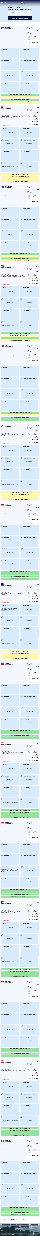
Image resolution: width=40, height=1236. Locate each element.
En (38, 3)
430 (12, 1219)
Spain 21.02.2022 (8, 505)
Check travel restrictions (20, 18)
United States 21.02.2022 (10, 108)
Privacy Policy (24, 1224)
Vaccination (33, 45)
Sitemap (15, 1227)
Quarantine (33, 42)
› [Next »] (25, 1219)
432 (17, 1219)
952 (24, 1219)
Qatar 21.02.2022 (8, 346)
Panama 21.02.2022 (8, 28)
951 (21, 1219)
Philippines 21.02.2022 (8, 187)
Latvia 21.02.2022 (8, 743)
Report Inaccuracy (33, 1224)
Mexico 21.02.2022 (8, 1141)
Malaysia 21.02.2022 (8, 902)
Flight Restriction (33, 39)
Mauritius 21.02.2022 (8, 823)
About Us (15, 1224)
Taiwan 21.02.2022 (8, 584)
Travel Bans (22, 3)
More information (5, 46)
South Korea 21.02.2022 (9, 425)
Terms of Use (6, 1224)
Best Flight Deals (24, 1227)
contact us (13, 1234)
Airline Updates (32, 37)
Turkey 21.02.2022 (8, 664)
